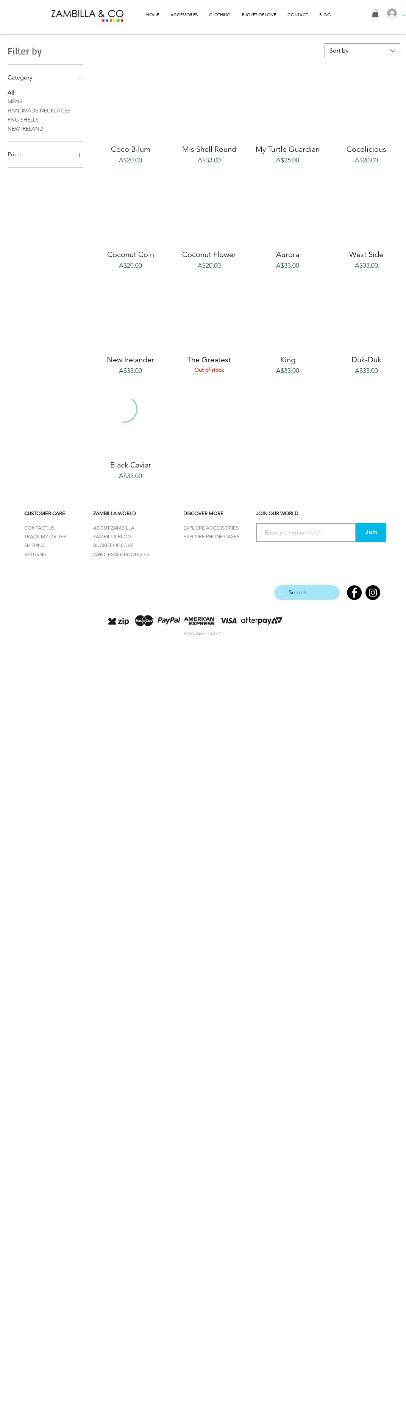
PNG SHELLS (23, 119)
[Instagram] (372, 592)
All (11, 92)
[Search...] (306, 592)
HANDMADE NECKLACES (39, 110)
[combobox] (362, 50)
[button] (375, 13)
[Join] (371, 532)
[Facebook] (354, 592)
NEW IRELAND (25, 128)
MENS (15, 101)
